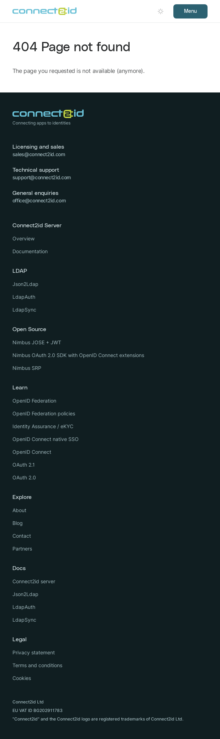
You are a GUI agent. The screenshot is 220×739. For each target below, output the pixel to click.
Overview (23, 238)
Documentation (30, 251)
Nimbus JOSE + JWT (36, 342)
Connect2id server (33, 581)
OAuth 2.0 (24, 477)
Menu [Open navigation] (190, 11)
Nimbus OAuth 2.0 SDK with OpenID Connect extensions (78, 355)
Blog (17, 523)
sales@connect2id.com (38, 154)
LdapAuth (23, 297)
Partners (22, 549)
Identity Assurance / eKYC (42, 426)
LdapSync (24, 310)
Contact (21, 536)
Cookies (21, 678)
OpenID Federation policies (43, 413)
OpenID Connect (31, 452)
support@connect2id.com (41, 177)
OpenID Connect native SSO (45, 439)
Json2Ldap (25, 284)
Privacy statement (33, 652)
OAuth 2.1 (23, 465)
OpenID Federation (34, 401)
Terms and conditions (37, 665)
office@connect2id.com (39, 200)
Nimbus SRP (26, 368)
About (19, 510)
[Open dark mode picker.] (160, 11)
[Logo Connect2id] (44, 11)
